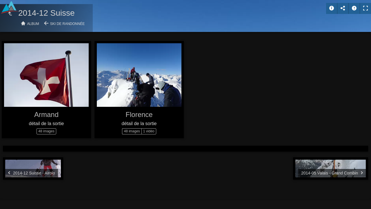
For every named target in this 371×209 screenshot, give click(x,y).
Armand (46, 114)
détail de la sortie (46, 123)
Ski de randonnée (67, 24)
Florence (139, 114)
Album (33, 24)
